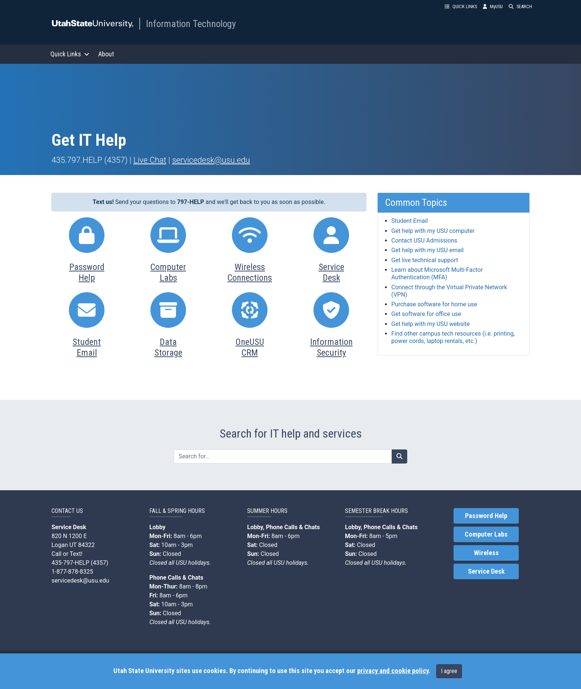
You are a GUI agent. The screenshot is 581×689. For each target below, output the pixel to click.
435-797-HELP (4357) (80, 562)
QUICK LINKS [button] (461, 6)
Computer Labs (486, 534)
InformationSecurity (331, 347)
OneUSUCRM (250, 347)
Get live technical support (424, 260)
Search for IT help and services (291, 433)
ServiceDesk (331, 272)
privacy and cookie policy (392, 671)
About (106, 54)
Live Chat (149, 160)
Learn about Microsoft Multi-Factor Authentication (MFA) (437, 273)
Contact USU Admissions (424, 240)
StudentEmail (87, 347)
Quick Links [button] (69, 54)
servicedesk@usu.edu (211, 160)
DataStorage (168, 347)
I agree (449, 671)
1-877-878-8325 (72, 571)
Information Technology (191, 23)
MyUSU (493, 6)
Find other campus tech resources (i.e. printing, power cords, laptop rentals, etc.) (453, 337)
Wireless (486, 553)
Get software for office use (426, 313)
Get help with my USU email (427, 250)
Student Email (409, 220)
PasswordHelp (86, 272)
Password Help (486, 516)
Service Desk (486, 571)
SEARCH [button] (520, 6)
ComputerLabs (168, 272)
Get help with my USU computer (433, 230)
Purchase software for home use (434, 304)
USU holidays (193, 562)
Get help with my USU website (430, 323)
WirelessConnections (250, 272)
